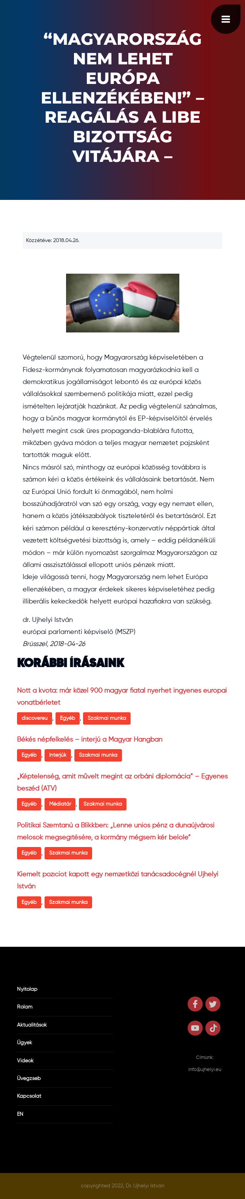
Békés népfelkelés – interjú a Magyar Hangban (89, 739)
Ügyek (24, 1042)
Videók (25, 1060)
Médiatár (60, 804)
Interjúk (57, 755)
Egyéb (67, 718)
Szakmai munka (107, 718)
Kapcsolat (29, 1096)
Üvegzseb (29, 1078)
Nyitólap (27, 989)
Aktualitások (32, 1025)
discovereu (35, 718)
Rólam (24, 1007)
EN (20, 1114)
